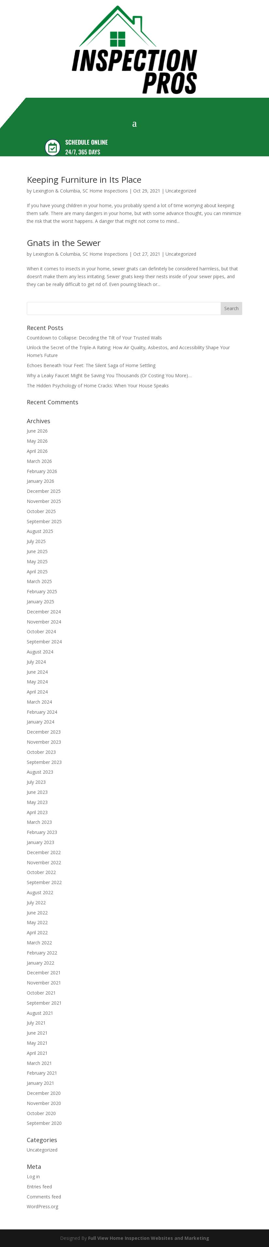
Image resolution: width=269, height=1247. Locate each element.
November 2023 (44, 742)
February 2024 (42, 712)
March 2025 (39, 581)
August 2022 (40, 892)
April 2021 (37, 1053)
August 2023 (40, 772)
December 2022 (44, 852)
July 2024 (36, 662)
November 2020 (44, 1103)
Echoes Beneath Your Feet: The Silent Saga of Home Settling (91, 365)
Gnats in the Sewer (64, 243)
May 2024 (37, 682)
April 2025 (37, 571)
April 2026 (37, 451)
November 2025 (44, 501)
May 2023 (37, 802)
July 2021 (36, 1023)
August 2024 (40, 652)
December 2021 (44, 972)
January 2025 (40, 601)
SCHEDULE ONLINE (86, 142)
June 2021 (37, 1033)
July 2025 (36, 541)
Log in (33, 1176)
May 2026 (37, 441)
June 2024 (37, 672)
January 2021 (40, 1083)
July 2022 (36, 902)
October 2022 (41, 872)
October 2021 (41, 993)
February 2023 (42, 832)
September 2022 (44, 882)
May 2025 (37, 561)
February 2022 (42, 953)
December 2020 (44, 1093)
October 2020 (41, 1113)
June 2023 (37, 792)
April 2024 (37, 692)
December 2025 (44, 491)
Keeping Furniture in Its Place (84, 179)
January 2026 (40, 481)
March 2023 (39, 822)
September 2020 (44, 1123)
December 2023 (44, 732)
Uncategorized (181, 191)
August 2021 (40, 1013)
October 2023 (41, 752)
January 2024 (40, 722)
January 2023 (40, 842)
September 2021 (44, 1003)
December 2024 (44, 612)
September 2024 (44, 641)
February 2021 (42, 1073)
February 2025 (42, 591)
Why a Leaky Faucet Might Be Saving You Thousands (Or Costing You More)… (109, 375)
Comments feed (44, 1197)
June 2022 (37, 913)
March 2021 (39, 1063)
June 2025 (37, 551)
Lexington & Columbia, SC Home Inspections (80, 191)
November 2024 (44, 622)
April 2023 (37, 812)
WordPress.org (42, 1206)
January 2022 (40, 963)
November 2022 (44, 862)
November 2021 (44, 983)
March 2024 (39, 702)
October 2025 (41, 511)
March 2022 (39, 942)
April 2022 (37, 932)
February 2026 (42, 471)
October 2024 (41, 631)
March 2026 (39, 461)
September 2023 (44, 762)
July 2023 (36, 782)
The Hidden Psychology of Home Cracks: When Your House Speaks (98, 385)
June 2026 (37, 431)
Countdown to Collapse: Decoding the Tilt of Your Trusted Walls (94, 338)
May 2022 (37, 922)
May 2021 (37, 1043)
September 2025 (44, 521)
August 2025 (40, 531)
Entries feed (39, 1186)
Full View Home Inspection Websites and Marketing (148, 1238)
